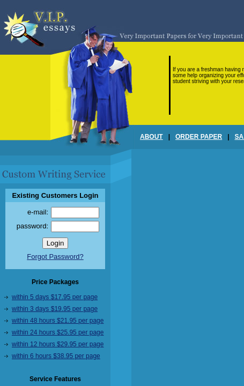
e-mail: (37, 212)
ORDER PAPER (198, 136)
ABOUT (151, 136)
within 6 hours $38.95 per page (56, 356)
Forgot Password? (55, 257)
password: (32, 226)
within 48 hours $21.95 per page (57, 320)
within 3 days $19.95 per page (55, 309)
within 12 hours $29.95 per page (57, 344)
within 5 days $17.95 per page (55, 297)
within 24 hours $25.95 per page (57, 332)
